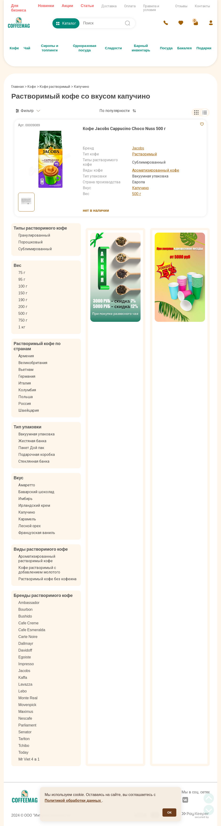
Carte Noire (27, 636)
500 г (136, 194)
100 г (22, 286)
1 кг (21, 327)
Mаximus (25, 711)
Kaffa (22, 677)
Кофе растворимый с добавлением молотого (39, 569)
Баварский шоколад (36, 492)
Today (23, 752)
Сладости (113, 48)
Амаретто (26, 485)
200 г (22, 306)
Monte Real (27, 698)
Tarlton (24, 739)
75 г (21, 272)
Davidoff (25, 650)
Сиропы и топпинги (49, 48)
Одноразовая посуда (84, 48)
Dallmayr (25, 643)
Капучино (140, 188)
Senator (25, 732)
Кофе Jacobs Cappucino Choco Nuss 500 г (124, 128)
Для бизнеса (18, 8)
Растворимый (144, 154)
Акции (67, 6)
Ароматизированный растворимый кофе (36, 558)
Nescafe (25, 718)
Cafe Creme (28, 623)
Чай (27, 48)
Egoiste (24, 657)
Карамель (27, 519)
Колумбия (27, 390)
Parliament (27, 725)
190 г (22, 300)
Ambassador (28, 602)
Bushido (25, 616)
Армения (26, 356)
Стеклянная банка (33, 461)
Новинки (46, 6)
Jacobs (138, 148)
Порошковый (30, 242)
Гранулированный (34, 235)
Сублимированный (35, 249)
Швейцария (28, 410)
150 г (22, 293)
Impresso (26, 664)
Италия (24, 383)
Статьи (87, 6)
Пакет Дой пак (31, 448)
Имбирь (25, 498)
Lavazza (25, 684)
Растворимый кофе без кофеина (47, 579)
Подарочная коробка (36, 454)
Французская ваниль (36, 532)
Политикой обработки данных (73, 801)
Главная (19, 86)
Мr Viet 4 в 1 (28, 759)
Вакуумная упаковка (36, 434)
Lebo (22, 691)
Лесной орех (29, 526)
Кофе (14, 48)
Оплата (130, 6)
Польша (25, 397)
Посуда (166, 48)
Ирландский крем (34, 505)
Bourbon (25, 609)
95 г (21, 279)
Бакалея (184, 48)
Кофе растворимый (55, 86)
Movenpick (27, 705)
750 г (22, 320)
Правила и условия (151, 8)
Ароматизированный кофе (155, 170)
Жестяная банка (32, 441)
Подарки (203, 48)
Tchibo (23, 745)
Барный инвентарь (141, 48)
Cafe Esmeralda (31, 630)
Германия (26, 376)
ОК (169, 812)
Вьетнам (25, 369)
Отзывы (181, 6)
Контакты (202, 6)
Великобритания (32, 363)
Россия (24, 403)
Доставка (109, 6)
